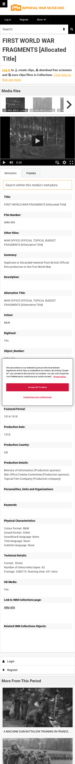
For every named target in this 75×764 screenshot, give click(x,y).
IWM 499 (9, 607)
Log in (7, 19)
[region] (37, 382)
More (40, 19)
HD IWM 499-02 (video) (42, 110)
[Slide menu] (3, 3)
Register (24, 19)
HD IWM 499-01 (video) (15, 110)
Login (8, 661)
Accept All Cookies (37, 387)
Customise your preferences (37, 397)
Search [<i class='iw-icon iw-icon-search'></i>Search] (71, 29)
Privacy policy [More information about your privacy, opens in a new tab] (59, 376)
